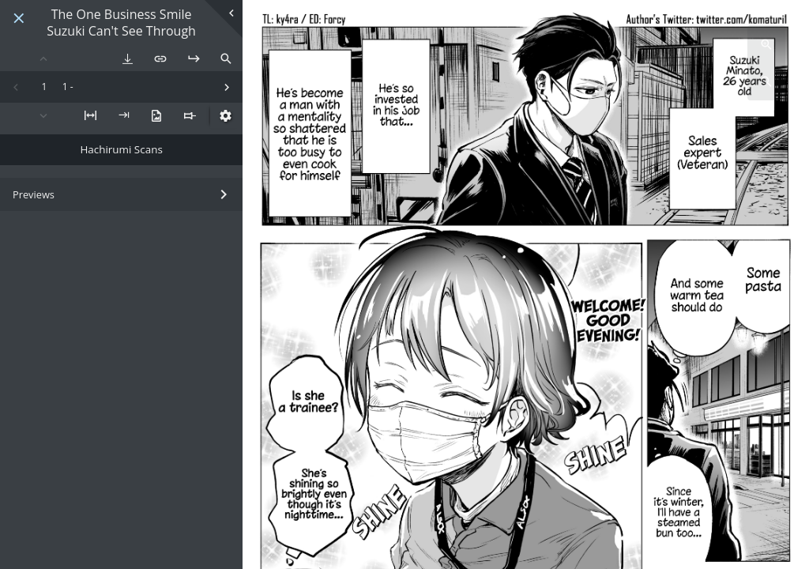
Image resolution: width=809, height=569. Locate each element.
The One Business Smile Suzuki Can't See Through (121, 23)
